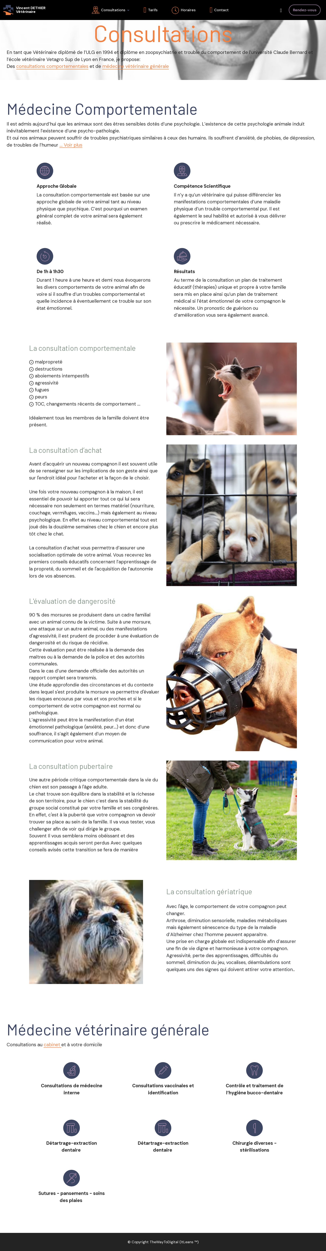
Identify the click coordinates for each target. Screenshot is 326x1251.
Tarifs (151, 10)
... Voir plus (70, 145)
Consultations (108, 10)
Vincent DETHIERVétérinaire (31, 10)
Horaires (184, 10)
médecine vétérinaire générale (135, 66)
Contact (219, 10)
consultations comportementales (52, 66)
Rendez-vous (304, 10)
